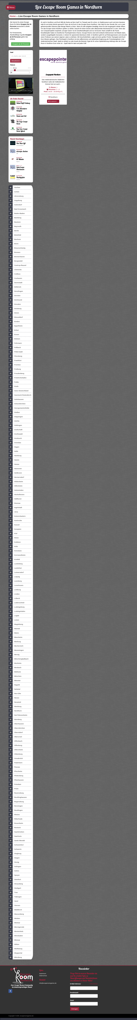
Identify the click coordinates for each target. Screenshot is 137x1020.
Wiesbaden (16, 936)
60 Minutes (20, 159)
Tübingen (15, 897)
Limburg (15, 590)
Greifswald (16, 434)
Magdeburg (16, 624)
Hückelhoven (16, 494)
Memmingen (16, 650)
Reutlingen (16, 810)
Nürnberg (15, 719)
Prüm (13, 789)
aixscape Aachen (22, 151)
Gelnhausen (16, 399)
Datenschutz (43, 975)
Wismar (14, 940)
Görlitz (14, 421)
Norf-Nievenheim (18, 715)
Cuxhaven (15, 278)
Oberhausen (16, 724)
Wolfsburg (15, 949)
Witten (14, 944)
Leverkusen (16, 585)
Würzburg (15, 957)
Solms (14, 871)
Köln (13, 546)
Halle (13, 451)
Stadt (72, 1000)
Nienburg (15, 706)
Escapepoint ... (53, 101)
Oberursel (15, 737)
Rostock (15, 827)
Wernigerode (16, 927)
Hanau (14, 464)
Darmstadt (15, 283)
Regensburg (16, 802)
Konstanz (15, 551)
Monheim (15, 663)
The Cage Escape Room (21, 122)
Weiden (14, 918)
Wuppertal (15, 953)
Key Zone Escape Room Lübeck (21, 130)
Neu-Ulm (15, 693)
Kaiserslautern (17, 516)
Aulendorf (15, 205)
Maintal (14, 629)
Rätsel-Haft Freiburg (23, 103)
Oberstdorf (16, 732)
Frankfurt (15, 360)
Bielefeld (15, 235)
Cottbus (14, 274)
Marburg (15, 641)
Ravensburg (16, 793)
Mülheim (15, 672)
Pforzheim (15, 771)
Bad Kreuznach (17, 209)
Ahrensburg (16, 196)
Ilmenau (14, 503)
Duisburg (15, 308)
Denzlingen (16, 291)
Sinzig (14, 862)
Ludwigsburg (17, 607)
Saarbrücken (16, 832)
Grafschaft (15, 430)
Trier (13, 892)
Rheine (14, 814)
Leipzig (14, 577)
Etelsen (14, 339)
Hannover (15, 468)
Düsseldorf (16, 317)
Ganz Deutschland (18, 391)
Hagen (14, 447)
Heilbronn (15, 473)
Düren (14, 313)
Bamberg (15, 218)
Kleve (14, 538)
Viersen (14, 905)
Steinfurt (15, 879)
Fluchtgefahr (20, 177)
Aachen (14, 187)
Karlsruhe (15, 520)
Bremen (14, 252)
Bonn (13, 244)
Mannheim (15, 637)
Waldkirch (15, 910)
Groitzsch (15, 438)
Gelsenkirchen (17, 404)
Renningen (16, 806)
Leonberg (15, 581)
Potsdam (15, 784)
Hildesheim (16, 481)
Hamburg (15, 456)
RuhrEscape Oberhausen (20, 168)
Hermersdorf (16, 477)
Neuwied (15, 702)
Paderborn (15, 763)
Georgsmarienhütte (19, 408)
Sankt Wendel (17, 840)
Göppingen (16, 417)
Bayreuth (15, 226)
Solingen (15, 866)
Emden (14, 321)
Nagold (14, 685)
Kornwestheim (17, 555)
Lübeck (14, 598)
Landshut (15, 568)
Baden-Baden (17, 213)
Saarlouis (15, 836)
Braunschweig (17, 248)
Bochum (15, 239)
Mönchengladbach (19, 659)
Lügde (14, 616)
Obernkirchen (17, 728)
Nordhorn (15, 711)
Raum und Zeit (21, 116)
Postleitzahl (74, 992)
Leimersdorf (16, 572)
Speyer (14, 875)
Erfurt (14, 330)
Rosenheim (16, 823)
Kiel (13, 533)
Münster (15, 680)
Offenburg (15, 745)
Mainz (14, 633)
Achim (14, 192)
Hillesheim (15, 486)
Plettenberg (16, 776)
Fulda (14, 382)
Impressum (42, 973)
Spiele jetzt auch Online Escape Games (21, 90)
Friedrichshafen (17, 378)
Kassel (14, 525)
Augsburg (15, 200)
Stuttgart (15, 888)
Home (13, 16)
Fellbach (15, 347)
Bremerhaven (17, 257)
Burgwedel (16, 261)
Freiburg (15, 369)
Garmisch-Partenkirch (20, 395)
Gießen (14, 412)
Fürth (13, 386)
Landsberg (16, 564)
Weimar (14, 923)
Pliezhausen (16, 780)
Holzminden (16, 490)
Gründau (15, 443)
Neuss (14, 698)
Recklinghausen (18, 797)
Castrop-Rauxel (17, 265)
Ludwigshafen (17, 611)
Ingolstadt (15, 507)
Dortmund (15, 300)
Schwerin (15, 849)
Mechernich (16, 646)
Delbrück (15, 287)
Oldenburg (16, 754)
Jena (13, 512)
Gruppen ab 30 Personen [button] (20, 44)
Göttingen (15, 425)
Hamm (14, 460)
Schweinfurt (16, 845)
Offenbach (15, 741)
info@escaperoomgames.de (47, 983)
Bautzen (15, 222)
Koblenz (15, 542)
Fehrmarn (15, 343)
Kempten (15, 529)
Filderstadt (16, 352)
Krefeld (14, 559)
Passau (14, 767)
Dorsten (14, 295)
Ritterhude (15, 819)
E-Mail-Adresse (76, 984)
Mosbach (15, 667)
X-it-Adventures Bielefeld (21, 109)
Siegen (14, 858)
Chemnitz (15, 270)
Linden (14, 594)
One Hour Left (20, 143)
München (15, 676)
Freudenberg (16, 373)
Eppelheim (16, 326)
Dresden (15, 304)
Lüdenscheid (16, 603)
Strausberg (16, 884)
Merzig (14, 654)
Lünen (14, 620)
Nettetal (14, 689)
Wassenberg (16, 914)
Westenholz (16, 931)
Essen (14, 334)
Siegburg (15, 853)
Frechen (15, 365)
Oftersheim (16, 750)
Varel (13, 901)
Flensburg (15, 356)
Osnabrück (16, 758)
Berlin (14, 231)
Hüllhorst (15, 499)
